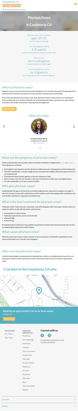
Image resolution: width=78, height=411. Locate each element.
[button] (38, 148)
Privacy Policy (28, 363)
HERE (75, 305)
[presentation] (4, 126)
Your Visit (9, 337)
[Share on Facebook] (43, 336)
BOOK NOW (9, 109)
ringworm (71, 163)
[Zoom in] (2, 277)
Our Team (9, 334)
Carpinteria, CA (10, 1)
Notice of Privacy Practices (26, 370)
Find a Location (29, 351)
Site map (26, 378)
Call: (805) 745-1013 (11, 5)
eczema (63, 163)
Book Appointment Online (15, 9)
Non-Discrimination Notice (29, 386)
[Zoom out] (2, 280)
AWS (72, 305)
